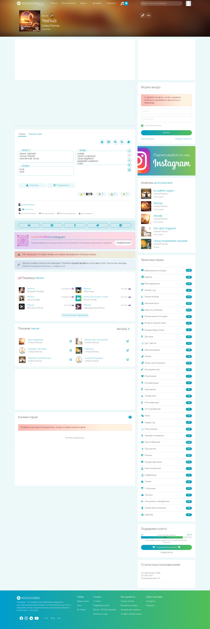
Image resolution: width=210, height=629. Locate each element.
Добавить (97, 3)
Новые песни (83, 601)
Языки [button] (83, 3)
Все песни (123, 329)
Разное (166, 455)
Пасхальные (166, 429)
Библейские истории (166, 270)
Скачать (32, 185)
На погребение (166, 409)
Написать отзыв (100, 614)
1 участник (27, 209)
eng (53, 618)
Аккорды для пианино (131, 610)
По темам (81, 610)
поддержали (166, 552)
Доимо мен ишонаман (96, 340)
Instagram (150, 601)
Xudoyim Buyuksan (94, 358)
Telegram (150, 605)
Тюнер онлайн (127, 601)
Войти (166, 132)
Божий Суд (166, 290)
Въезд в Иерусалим (166, 330)
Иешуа (87, 289)
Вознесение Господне (166, 316)
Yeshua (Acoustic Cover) (96, 297)
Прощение (166, 448)
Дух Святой (166, 343)
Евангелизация (166, 349)
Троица (166, 495)
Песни (54, 3)
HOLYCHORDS (40, 237)
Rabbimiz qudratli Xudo (39, 358)
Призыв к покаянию (166, 435)
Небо (166, 415)
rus (46, 618)
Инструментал (166, 369)
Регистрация (147, 139)
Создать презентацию (131, 614)
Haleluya (89, 349)
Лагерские (166, 396)
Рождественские (166, 462)
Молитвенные (166, 402)
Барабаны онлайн (129, 605)
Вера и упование (166, 310)
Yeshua (30, 289)
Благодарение (166, 283)
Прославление (166, 442)
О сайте (97, 601)
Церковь (166, 514)
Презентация (35, 134)
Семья (166, 481)
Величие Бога (166, 303)
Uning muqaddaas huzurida (170, 241)
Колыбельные (166, 382)
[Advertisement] (75, 59)
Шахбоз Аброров (26, 205)
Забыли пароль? (183, 139)
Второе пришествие (166, 323)
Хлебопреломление (166, 508)
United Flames (51, 25)
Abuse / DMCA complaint (104, 610)
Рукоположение (166, 468)
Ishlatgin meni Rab (37, 349)
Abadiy (158, 215)
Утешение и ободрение (166, 501)
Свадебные (166, 475)
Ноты (79, 605)
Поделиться (61, 185)
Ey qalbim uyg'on (164, 190)
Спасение (166, 488)
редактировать (80, 263)
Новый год (166, 422)
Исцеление (166, 376)
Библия (166, 277)
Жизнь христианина (166, 363)
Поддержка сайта (101, 605)
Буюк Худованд (35, 340)
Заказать (111, 3)
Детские (166, 336)
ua (58, 618)
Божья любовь (166, 296)
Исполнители (69, 3)
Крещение (166, 389)
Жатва (166, 356)
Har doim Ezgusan (165, 228)
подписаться (124, 243)
